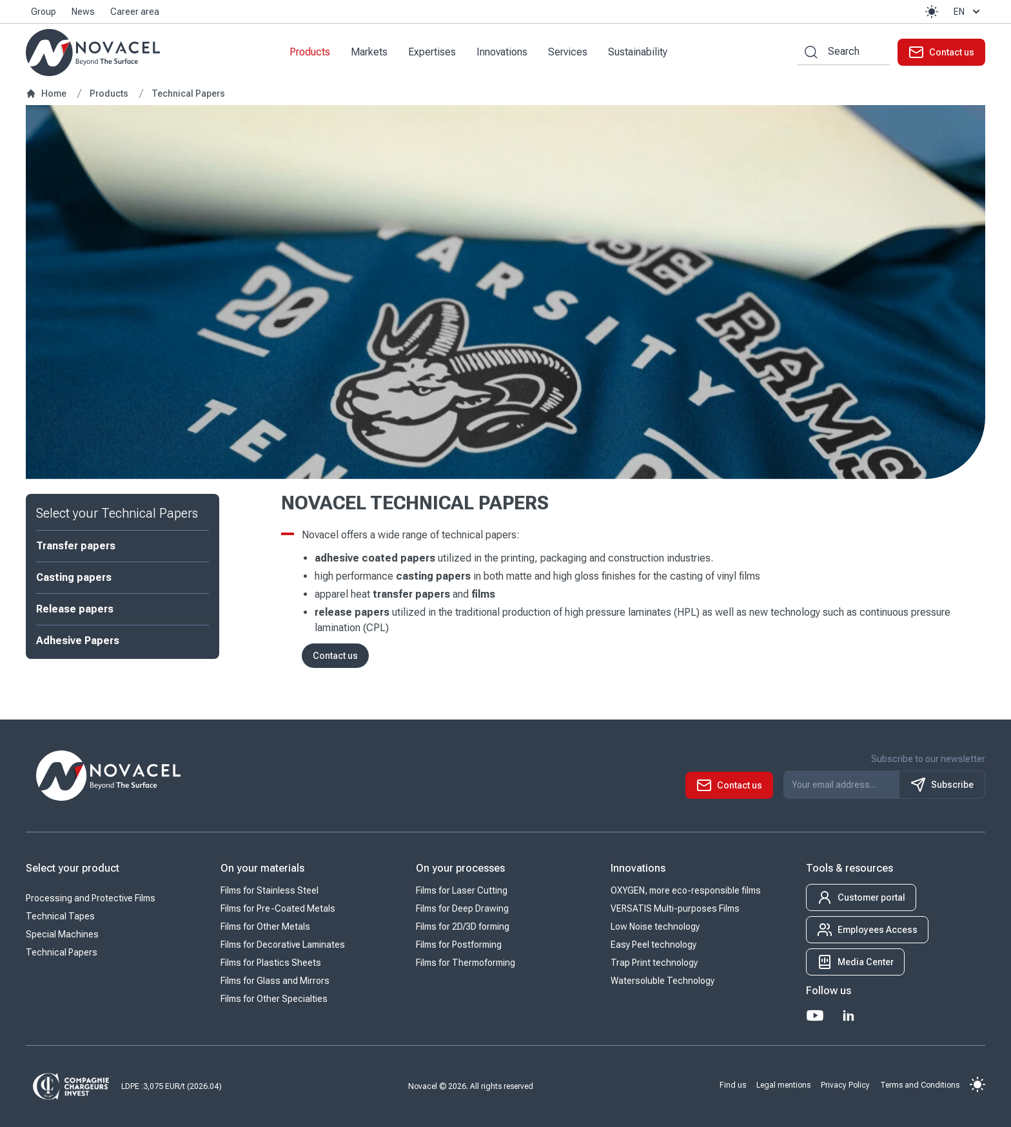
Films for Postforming (459, 945)
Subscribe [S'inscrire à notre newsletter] (942, 784)
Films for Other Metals (265, 927)
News (83, 11)
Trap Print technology (654, 963)
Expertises (432, 52)
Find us (733, 1085)
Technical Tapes (60, 917)
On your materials (262, 869)
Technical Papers (61, 953)
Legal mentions (783, 1085)
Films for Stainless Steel (270, 891)
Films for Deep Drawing (462, 909)
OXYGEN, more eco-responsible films (686, 891)
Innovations (501, 52)
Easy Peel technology (653, 945)
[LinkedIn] (848, 1016)
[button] (932, 12)
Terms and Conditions (919, 1085)
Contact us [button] (335, 656)
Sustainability (637, 52)
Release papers (74, 609)
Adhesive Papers (77, 640)
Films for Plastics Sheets (271, 963)
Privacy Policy (845, 1085)
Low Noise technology (655, 927)
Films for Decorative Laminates (283, 945)
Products (310, 52)
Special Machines (62, 935)
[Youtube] (815, 1016)
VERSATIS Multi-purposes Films (675, 909)
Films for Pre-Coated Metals (278, 909)
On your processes (460, 869)
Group (43, 11)
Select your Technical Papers (117, 513)
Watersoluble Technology (662, 981)
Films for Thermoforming (465, 963)
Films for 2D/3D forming (462, 927)
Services (567, 52)
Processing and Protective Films (90, 899)
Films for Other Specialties (274, 999)
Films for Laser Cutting (461, 891)
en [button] (968, 11)
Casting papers (74, 577)
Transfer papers (75, 546)
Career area (134, 11)
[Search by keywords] (807, 52)
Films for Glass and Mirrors (275, 981)
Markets (369, 52)
